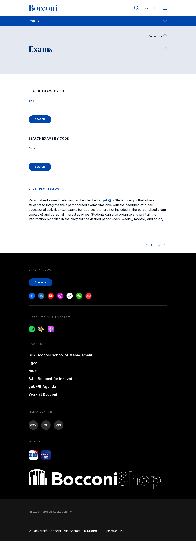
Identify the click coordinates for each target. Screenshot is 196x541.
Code (32, 148)
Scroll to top (156, 245)
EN (146, 7)
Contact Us (157, 36)
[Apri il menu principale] (165, 8)
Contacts (40, 282)
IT (155, 7)
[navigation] (98, 21)
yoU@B (108, 200)
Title (31, 101)
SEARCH (40, 119)
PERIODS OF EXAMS (44, 189)
